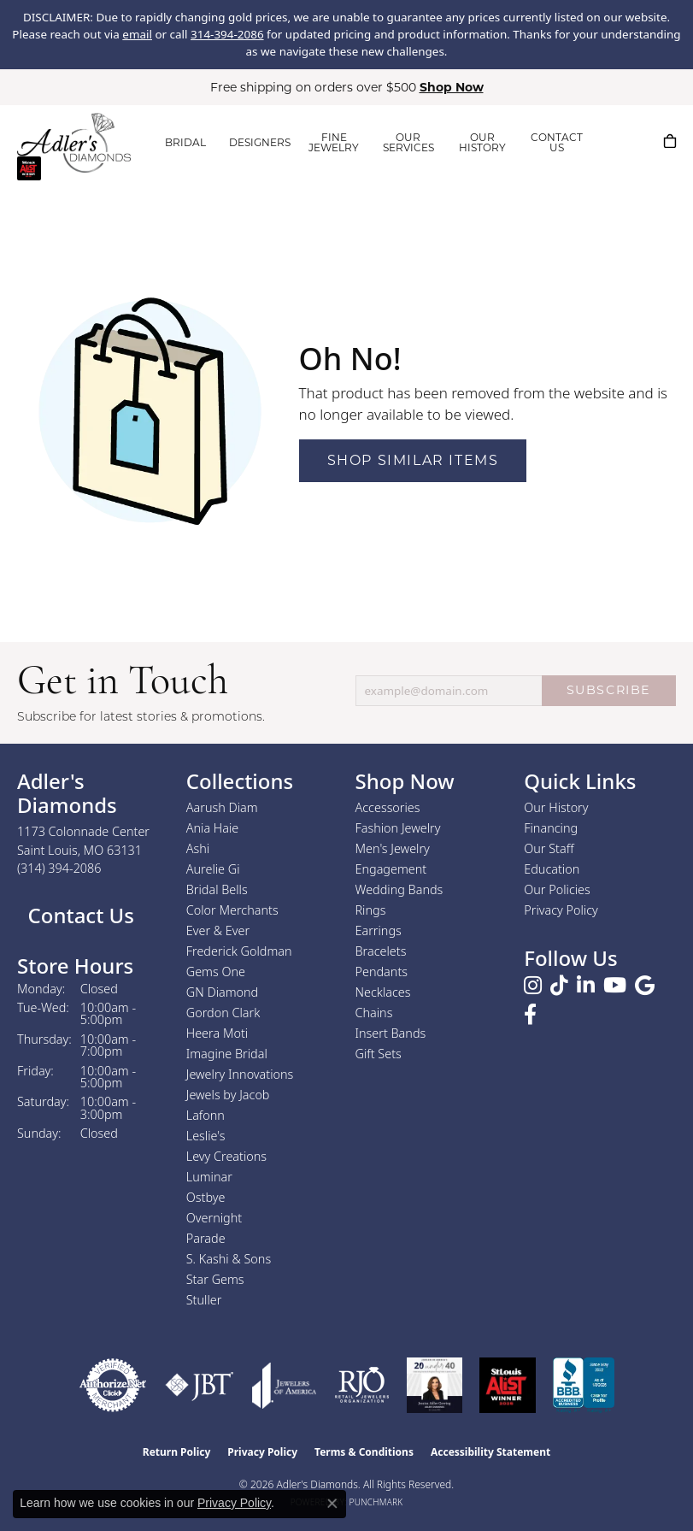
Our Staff (548, 848)
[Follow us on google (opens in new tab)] (645, 985)
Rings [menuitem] (370, 910)
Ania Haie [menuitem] (212, 828)
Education (551, 869)
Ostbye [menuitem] (206, 1197)
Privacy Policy (561, 910)
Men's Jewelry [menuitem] (392, 848)
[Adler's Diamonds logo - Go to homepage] (74, 142)
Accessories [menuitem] (387, 807)
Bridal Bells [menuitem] (217, 889)
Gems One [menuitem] (215, 971)
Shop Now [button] (452, 87)
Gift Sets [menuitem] (378, 1053)
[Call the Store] (59, 868)
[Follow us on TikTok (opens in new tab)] (559, 985)
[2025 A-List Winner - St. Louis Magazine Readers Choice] (508, 1385)
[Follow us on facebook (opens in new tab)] (530, 1014)
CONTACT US (557, 142)
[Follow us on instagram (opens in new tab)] (533, 985)
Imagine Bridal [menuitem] (226, 1053)
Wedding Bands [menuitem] (399, 889)
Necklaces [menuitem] (383, 992)
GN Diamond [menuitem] (222, 992)
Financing (551, 828)
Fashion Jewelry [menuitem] (398, 828)
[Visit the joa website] (284, 1385)
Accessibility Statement (490, 1452)
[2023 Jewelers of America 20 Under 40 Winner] (434, 1385)
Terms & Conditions (364, 1452)
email (137, 34)
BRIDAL (185, 142)
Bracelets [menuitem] (381, 951)
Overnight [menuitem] (214, 1218)
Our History (556, 807)
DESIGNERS (260, 142)
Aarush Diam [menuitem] (222, 807)
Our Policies (557, 889)
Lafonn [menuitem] (205, 1115)
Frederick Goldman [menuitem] (239, 951)
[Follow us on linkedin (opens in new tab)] (586, 985)
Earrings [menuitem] (378, 930)
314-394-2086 (227, 34)
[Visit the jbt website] (199, 1385)
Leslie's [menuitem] (206, 1136)
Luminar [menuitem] (209, 1177)
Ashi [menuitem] (197, 848)
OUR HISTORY (482, 142)
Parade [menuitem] (206, 1238)
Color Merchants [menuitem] (232, 910)
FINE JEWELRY (333, 142)
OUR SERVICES (408, 142)
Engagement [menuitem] (391, 869)
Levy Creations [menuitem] (226, 1156)
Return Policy (177, 1452)
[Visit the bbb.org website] (583, 1385)
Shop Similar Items (413, 460)
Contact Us (78, 915)
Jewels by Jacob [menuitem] (228, 1094)
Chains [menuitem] (374, 1012)
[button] (616, 141)
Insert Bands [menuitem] (390, 1033)
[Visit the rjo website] (362, 1385)
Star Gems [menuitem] (215, 1279)
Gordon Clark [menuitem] (223, 1012)
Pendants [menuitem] (381, 971)
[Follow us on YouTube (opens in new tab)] (614, 985)
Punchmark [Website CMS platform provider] (376, 1502)
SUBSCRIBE (609, 690)
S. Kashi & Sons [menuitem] (228, 1259)
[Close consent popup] (332, 1504)
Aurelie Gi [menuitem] (213, 869)
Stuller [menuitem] (204, 1300)
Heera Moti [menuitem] (217, 1033)
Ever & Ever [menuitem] (218, 930)
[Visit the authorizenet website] (113, 1385)
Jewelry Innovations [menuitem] (240, 1074)
